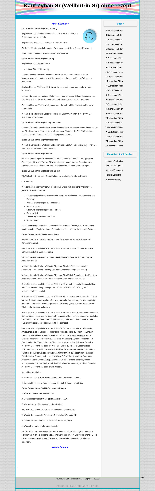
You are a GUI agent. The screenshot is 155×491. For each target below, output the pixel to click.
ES (67, 486)
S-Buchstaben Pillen (114, 113)
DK (62, 486)
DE (58, 486)
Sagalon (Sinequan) (114, 170)
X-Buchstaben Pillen (114, 137)
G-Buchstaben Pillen (114, 58)
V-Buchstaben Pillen (114, 127)
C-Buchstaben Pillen (114, 40)
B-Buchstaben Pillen (114, 35)
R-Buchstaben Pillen (114, 109)
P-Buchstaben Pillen (114, 100)
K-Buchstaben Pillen (114, 77)
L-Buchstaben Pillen (114, 81)
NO (83, 486)
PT (92, 486)
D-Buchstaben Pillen (114, 44)
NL (88, 486)
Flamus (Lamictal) (113, 175)
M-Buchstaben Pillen (114, 86)
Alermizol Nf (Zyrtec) (114, 166)
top (142, 478)
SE (96, 486)
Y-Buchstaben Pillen (114, 141)
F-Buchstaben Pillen (114, 54)
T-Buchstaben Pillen (114, 118)
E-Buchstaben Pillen (114, 49)
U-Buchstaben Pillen (114, 123)
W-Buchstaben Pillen (114, 132)
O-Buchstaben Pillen (114, 95)
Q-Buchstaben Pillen (114, 104)
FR (79, 486)
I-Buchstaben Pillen (113, 67)
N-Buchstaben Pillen (114, 90)
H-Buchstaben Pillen (114, 63)
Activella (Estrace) (113, 179)
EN (71, 486)
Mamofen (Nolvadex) (114, 161)
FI (75, 486)
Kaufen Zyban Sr (60, 24)
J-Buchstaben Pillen (114, 72)
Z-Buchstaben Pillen (114, 146)
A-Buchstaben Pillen (114, 30)
